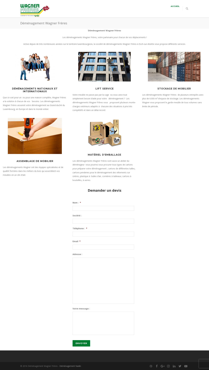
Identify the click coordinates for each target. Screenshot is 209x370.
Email (77, 241)
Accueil (175, 6)
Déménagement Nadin (70, 366)
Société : (77, 215)
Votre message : (81, 308)
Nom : (77, 202)
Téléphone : (80, 228)
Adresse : (77, 254)
